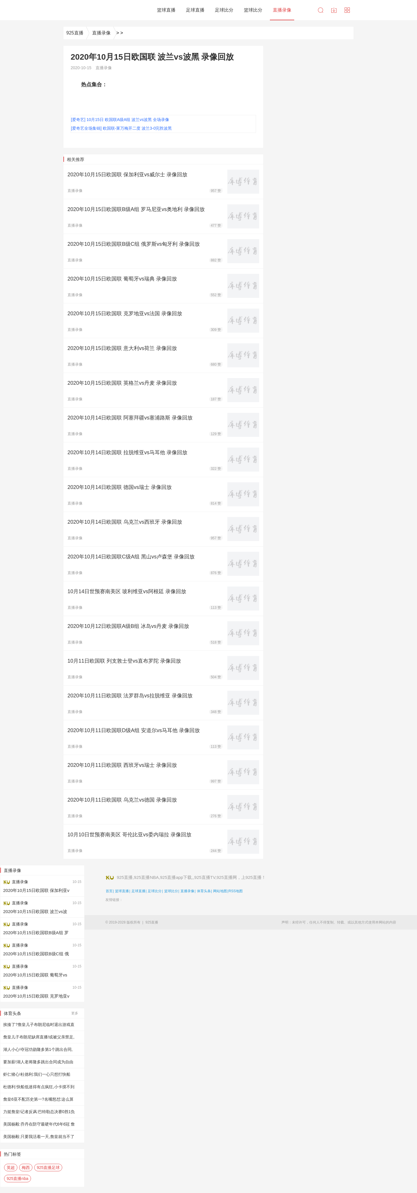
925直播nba (17, 1178)
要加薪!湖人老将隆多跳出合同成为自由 (38, 1062)
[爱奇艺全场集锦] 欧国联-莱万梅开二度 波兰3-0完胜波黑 (121, 128)
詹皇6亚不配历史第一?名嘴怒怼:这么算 (38, 1099)
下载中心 (334, 10)
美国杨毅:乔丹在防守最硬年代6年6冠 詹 (39, 1124)
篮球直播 (122, 891)
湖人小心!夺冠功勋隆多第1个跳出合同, (38, 1049)
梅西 (26, 1167)
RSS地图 (235, 891)
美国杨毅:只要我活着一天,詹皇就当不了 (38, 1136)
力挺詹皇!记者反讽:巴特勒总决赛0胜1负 (39, 1111)
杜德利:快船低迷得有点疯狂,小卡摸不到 (38, 1086)
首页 (109, 891)
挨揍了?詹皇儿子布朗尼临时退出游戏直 (38, 1024)
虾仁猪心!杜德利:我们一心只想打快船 (36, 1074)
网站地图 (220, 891)
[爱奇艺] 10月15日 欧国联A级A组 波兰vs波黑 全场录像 (120, 119)
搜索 (320, 10)
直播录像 (101, 32)
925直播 (74, 32)
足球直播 (138, 891)
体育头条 (204, 891)
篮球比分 (171, 891)
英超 (11, 1167)
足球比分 (155, 891)
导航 (347, 10)
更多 (74, 1013)
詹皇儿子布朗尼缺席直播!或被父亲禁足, (38, 1037)
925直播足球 (48, 1167)
